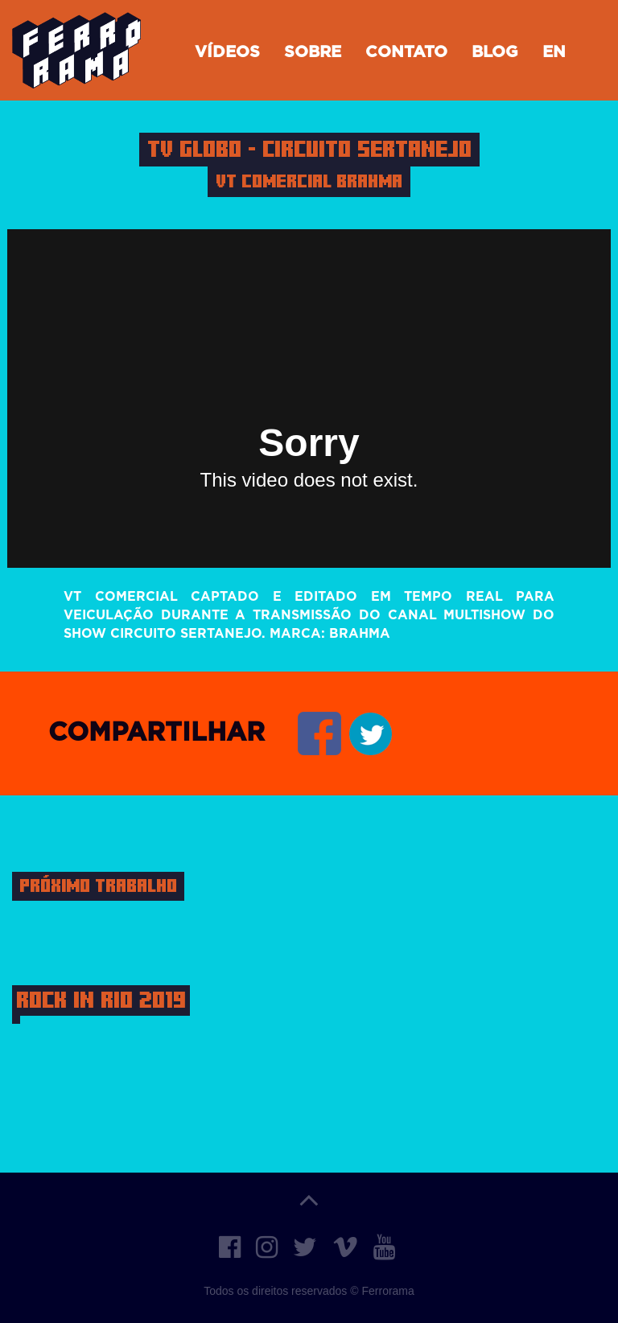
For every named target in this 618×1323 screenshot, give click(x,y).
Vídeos (227, 52)
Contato (406, 52)
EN (554, 52)
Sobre (312, 52)
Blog (495, 52)
